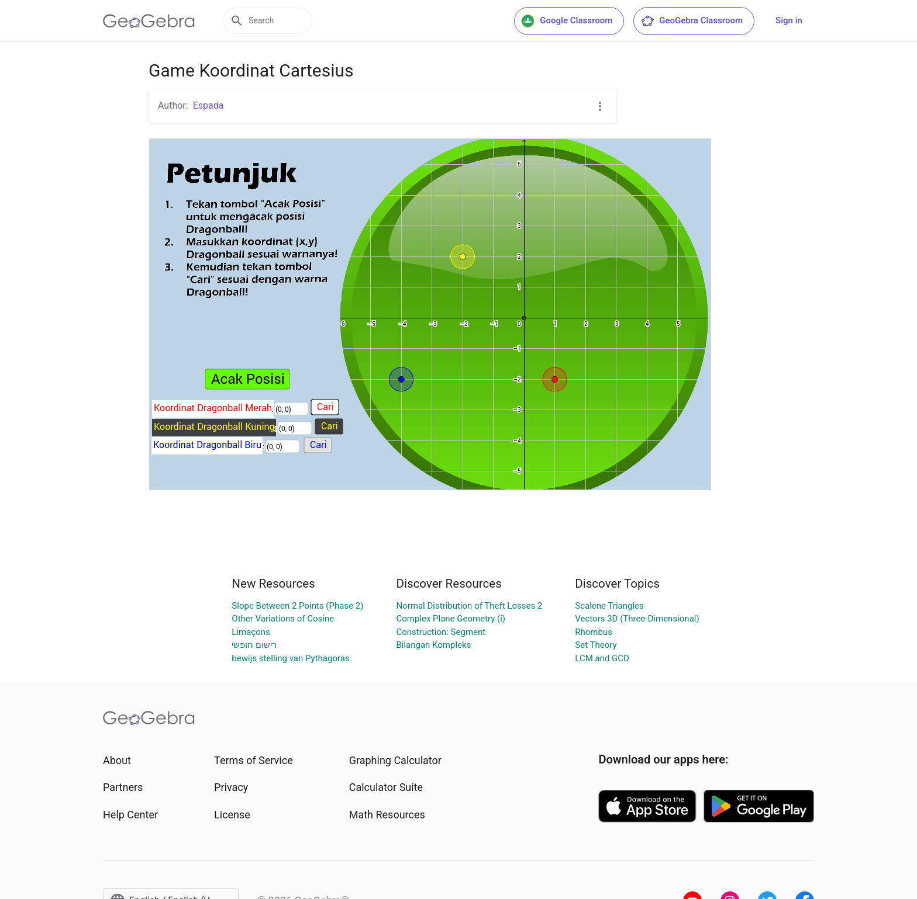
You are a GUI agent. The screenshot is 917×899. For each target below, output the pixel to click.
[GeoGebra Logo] (149, 21)
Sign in (788, 20)
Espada (208, 105)
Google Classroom (566, 21)
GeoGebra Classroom (691, 21)
